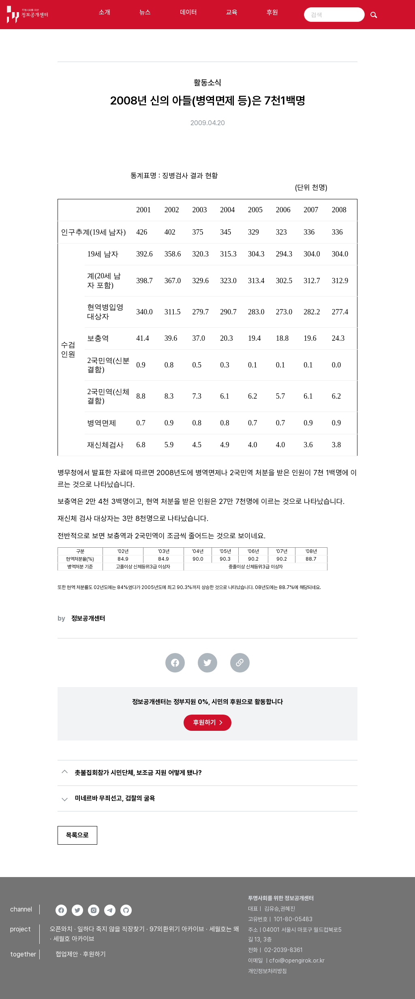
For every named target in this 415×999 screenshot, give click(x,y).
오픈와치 (61, 929)
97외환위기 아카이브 (177, 929)
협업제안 (67, 954)
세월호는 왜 (224, 929)
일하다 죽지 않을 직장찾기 (111, 929)
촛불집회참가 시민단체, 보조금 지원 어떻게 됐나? (138, 773)
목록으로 (77, 835)
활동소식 (207, 83)
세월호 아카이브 (73, 939)
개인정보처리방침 (267, 971)
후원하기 (204, 722)
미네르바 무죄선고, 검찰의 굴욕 (115, 798)
